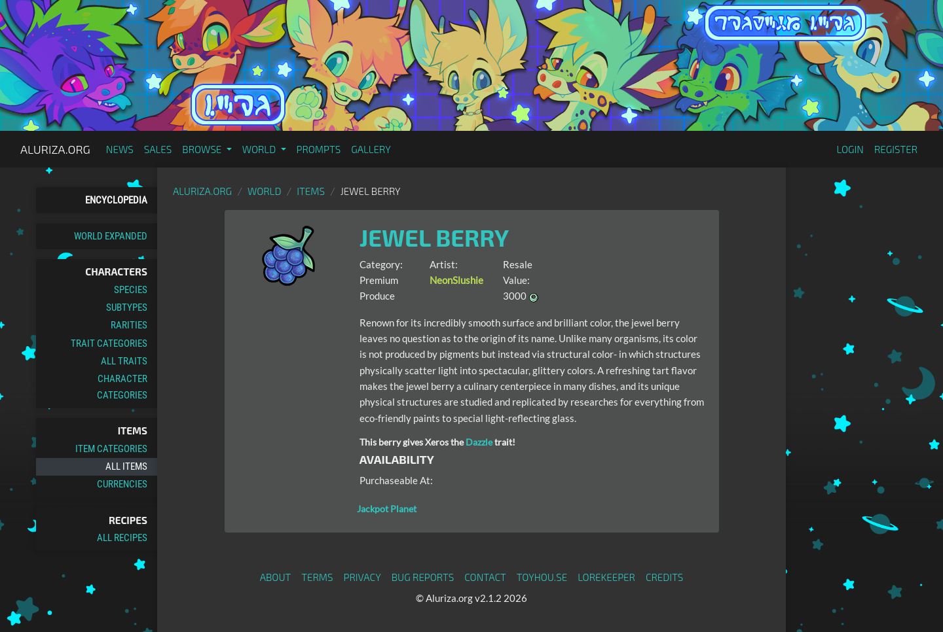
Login (850, 149)
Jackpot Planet (386, 508)
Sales (158, 149)
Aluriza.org (55, 149)
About (275, 577)
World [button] (260, 149)
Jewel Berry (434, 237)
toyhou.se (542, 577)
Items (311, 191)
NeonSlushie (456, 280)
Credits (665, 577)
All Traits (124, 361)
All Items (126, 466)
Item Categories (111, 449)
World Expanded (110, 236)
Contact (485, 577)
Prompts (319, 149)
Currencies (122, 484)
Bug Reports (423, 577)
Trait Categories (109, 343)
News (120, 149)
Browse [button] (202, 149)
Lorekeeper (606, 577)
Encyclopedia (116, 200)
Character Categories (122, 386)
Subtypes (126, 307)
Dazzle (479, 442)
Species (130, 290)
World (265, 191)
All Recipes (122, 538)
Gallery (371, 149)
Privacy (362, 577)
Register (895, 149)
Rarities (129, 325)
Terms (317, 577)
